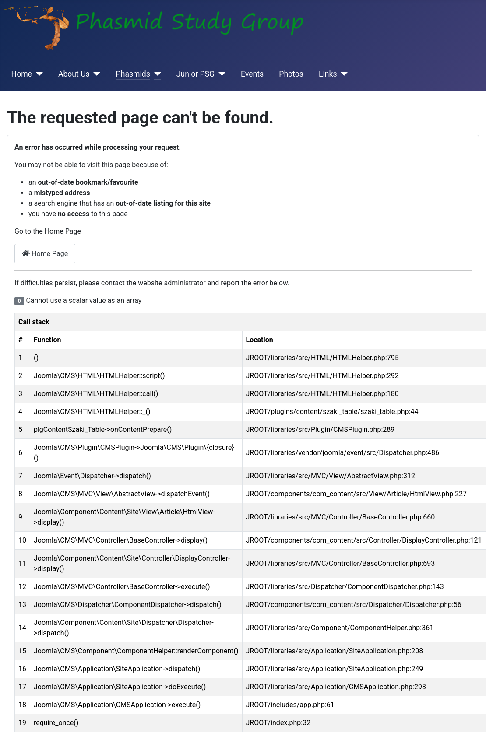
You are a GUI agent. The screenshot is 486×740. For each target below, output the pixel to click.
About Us (74, 74)
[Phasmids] (155, 74)
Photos (291, 74)
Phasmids (133, 74)
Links (328, 74)
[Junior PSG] (220, 74)
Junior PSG (195, 74)
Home (21, 74)
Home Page (45, 253)
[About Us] (95, 74)
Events (252, 74)
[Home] (37, 74)
